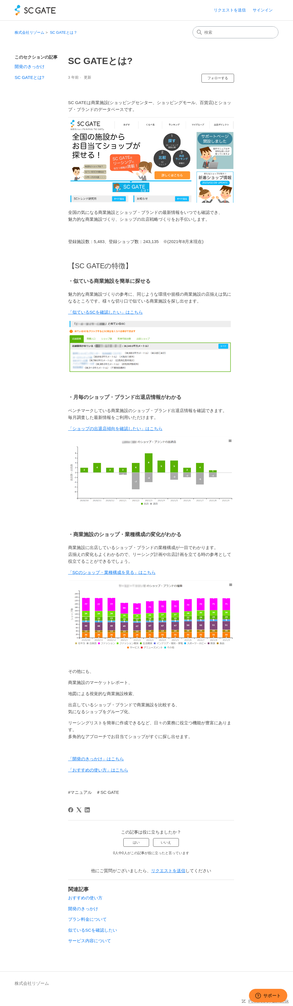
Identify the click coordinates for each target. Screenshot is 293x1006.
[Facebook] (70, 809)
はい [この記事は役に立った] (136, 842)
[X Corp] (79, 809)
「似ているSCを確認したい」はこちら (105, 312)
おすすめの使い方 (85, 897)
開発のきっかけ (30, 66)
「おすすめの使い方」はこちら (98, 770)
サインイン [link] (263, 10)
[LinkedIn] (87, 809)
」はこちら (152, 428)
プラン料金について (87, 919)
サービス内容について (89, 940)
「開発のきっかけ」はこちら (96, 758)
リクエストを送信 (230, 10)
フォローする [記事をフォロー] (217, 78)
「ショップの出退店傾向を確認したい (104, 428)
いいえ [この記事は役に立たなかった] (166, 842)
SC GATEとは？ (63, 32)
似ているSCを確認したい (92, 930)
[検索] (235, 32)
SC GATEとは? (29, 77)
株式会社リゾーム (29, 32)
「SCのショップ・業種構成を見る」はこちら (112, 572)
